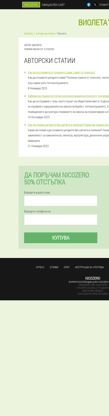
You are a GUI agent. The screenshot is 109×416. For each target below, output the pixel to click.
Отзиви (54, 267)
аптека (40, 267)
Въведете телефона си (37, 211)
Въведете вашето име (37, 192)
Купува (60, 237)
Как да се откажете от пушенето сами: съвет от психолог (61, 72)
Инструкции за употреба (89, 267)
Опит (67, 267)
